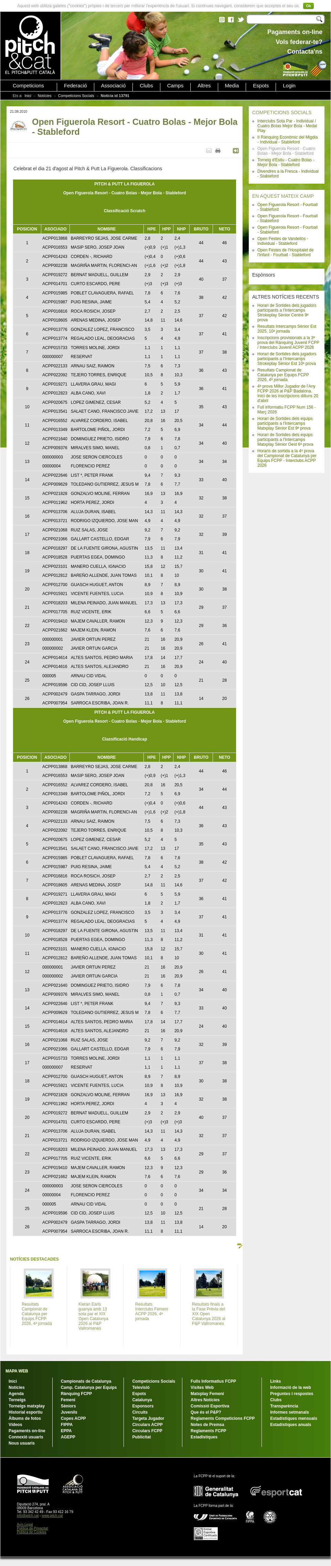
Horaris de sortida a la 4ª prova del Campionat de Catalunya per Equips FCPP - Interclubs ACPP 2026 (287, 458)
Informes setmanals (289, 1412)
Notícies (45, 96)
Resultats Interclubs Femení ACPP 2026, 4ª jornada (151, 1311)
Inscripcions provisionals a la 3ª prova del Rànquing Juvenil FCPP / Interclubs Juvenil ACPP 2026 (288, 342)
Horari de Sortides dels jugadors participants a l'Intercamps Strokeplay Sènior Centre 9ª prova (286, 312)
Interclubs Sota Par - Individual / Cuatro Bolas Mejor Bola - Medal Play (287, 126)
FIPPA (67, 1424)
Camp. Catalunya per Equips (89, 1387)
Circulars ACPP (147, 1424)
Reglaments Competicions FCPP (223, 1418)
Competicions (28, 85)
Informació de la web (290, 1387)
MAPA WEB (17, 1371)
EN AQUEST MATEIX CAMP (283, 196)
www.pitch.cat (52, 1516)
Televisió (140, 1387)
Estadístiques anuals (290, 1424)
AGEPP (68, 1437)
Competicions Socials (76, 96)
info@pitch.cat (28, 1516)
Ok (308, 6)
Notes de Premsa (207, 1424)
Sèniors (68, 1406)
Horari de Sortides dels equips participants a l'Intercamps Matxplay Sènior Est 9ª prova (285, 423)
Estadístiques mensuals (293, 1418)
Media (232, 85)
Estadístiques (204, 1437)
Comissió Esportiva (210, 1406)
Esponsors (142, 1406)
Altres (204, 85)
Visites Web (202, 1387)
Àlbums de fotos (25, 1418)
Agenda (16, 1393)
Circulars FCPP (147, 1430)
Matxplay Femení (207, 1393)
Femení (68, 1399)
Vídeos (15, 1424)
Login (289, 85)
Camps (175, 85)
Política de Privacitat (32, 1528)
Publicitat (141, 1437)
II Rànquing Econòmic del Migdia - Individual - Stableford (287, 139)
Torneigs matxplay (27, 1406)
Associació (113, 85)
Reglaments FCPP (208, 1430)
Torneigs (17, 1399)
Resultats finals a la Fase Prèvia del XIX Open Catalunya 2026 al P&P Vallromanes (208, 1314)
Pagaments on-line (27, 1430)
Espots (261, 85)
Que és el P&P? (206, 1412)
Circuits (140, 1412)
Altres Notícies (205, 1399)
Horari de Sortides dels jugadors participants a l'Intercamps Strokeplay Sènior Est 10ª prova (286, 359)
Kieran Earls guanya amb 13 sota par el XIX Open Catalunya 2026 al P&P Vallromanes (93, 1316)
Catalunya (142, 1399)
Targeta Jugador (148, 1418)
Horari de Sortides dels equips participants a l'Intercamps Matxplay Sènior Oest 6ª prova (285, 439)
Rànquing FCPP (76, 1393)
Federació (75, 85)
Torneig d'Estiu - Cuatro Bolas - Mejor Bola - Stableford (285, 162)
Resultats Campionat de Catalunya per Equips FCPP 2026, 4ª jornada (283, 375)
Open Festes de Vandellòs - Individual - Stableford (282, 241)
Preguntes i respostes (291, 1393)
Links (275, 1381)
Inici (27, 96)
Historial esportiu (26, 1412)
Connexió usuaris (26, 1437)
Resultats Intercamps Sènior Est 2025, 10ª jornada (286, 329)
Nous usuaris (22, 1443)
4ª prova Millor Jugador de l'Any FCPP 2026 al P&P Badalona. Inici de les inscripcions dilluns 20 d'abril (287, 393)
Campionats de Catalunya (86, 1381)
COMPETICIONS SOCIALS (282, 112)
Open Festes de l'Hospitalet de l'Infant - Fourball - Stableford (285, 252)
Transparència (284, 1406)
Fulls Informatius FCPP (213, 1381)
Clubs (146, 85)
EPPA (66, 1430)
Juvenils (69, 1412)
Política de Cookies (31, 1532)
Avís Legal (25, 1524)
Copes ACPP (73, 1418)
